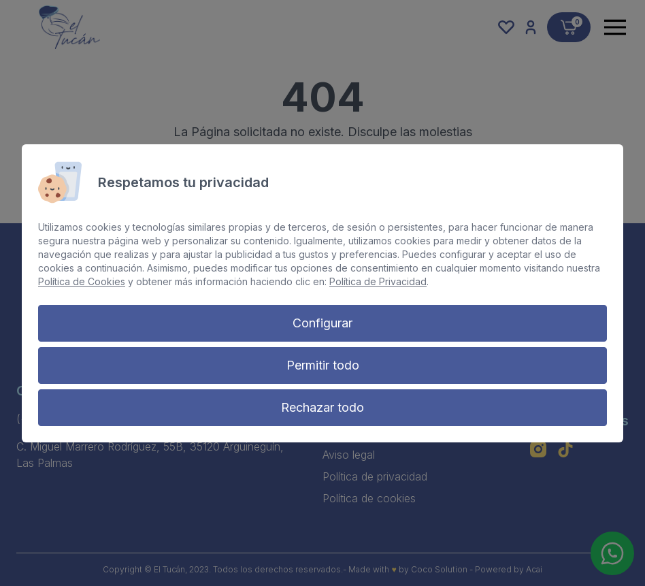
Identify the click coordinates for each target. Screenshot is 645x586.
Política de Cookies (81, 281)
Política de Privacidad (378, 281)
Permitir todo (322, 365)
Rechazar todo (322, 407)
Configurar (322, 323)
